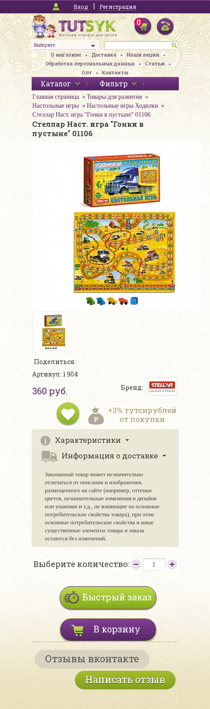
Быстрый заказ (117, 597)
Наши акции (143, 54)
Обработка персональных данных (90, 63)
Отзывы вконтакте (92, 658)
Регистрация (117, 6)
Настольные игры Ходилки (122, 105)
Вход (81, 6)
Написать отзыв (125, 679)
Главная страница (56, 96)
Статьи (155, 63)
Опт (87, 72)
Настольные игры (56, 105)
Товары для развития (114, 96)
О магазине (66, 54)
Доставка (103, 54)
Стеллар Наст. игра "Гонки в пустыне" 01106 (92, 114)
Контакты (115, 72)
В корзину (117, 629)
